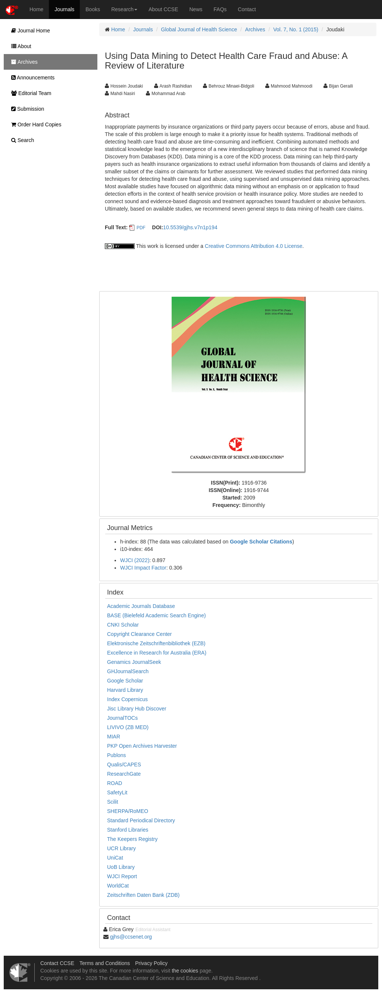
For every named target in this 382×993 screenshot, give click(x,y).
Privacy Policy (151, 963)
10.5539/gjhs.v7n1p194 (190, 227)
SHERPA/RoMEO (127, 811)
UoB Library (121, 867)
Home (36, 9)
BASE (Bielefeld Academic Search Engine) (156, 615)
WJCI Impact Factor (143, 568)
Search (20, 140)
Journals (64, 9)
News (196, 9)
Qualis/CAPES (124, 764)
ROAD (114, 783)
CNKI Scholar (123, 625)
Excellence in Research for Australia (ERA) (156, 653)
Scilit (112, 802)
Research (124, 9)
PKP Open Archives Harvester (142, 746)
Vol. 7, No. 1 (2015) (295, 29)
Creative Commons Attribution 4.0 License (253, 246)
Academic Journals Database (141, 606)
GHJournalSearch (127, 671)
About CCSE (163, 9)
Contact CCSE (57, 963)
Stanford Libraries (127, 830)
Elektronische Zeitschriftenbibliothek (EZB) (156, 643)
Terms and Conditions (104, 963)
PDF (141, 227)
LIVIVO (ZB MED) (127, 727)
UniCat (115, 858)
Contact (247, 9)
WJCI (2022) (135, 560)
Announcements (30, 78)
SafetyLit (117, 792)
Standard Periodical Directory (141, 820)
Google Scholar (125, 681)
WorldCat (118, 886)
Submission (25, 109)
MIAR (113, 737)
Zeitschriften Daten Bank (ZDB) (143, 895)
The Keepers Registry (132, 839)
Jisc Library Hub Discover (136, 709)
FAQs (220, 9)
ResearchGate (124, 774)
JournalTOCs (122, 718)
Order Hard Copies (34, 124)
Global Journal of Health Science (199, 29)
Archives (255, 29)
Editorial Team (29, 93)
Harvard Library (125, 690)
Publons (116, 755)
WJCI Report (122, 876)
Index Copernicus (127, 699)
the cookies (185, 971)
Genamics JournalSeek (134, 662)
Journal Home (28, 31)
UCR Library (121, 848)
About (19, 46)
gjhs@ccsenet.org (131, 937)
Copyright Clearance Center (139, 634)
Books (92, 9)
